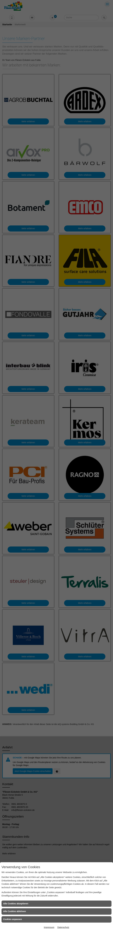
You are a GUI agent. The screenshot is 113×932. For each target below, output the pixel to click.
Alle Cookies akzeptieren (15, 903)
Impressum (49, 927)
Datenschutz (63, 927)
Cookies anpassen (12, 919)
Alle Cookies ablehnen (14, 911)
